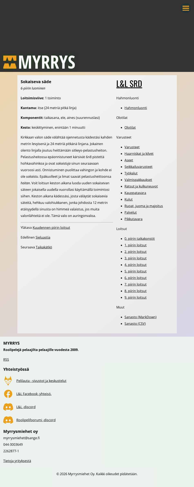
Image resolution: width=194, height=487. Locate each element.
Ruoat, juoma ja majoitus (143, 206)
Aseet (128, 160)
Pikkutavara (133, 219)
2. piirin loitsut (135, 251)
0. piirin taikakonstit (139, 238)
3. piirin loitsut (135, 258)
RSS (6, 359)
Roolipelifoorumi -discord (36, 420)
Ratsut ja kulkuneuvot (141, 186)
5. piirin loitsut (135, 271)
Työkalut (131, 173)
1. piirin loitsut (135, 245)
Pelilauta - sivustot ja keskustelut (41, 381)
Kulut (128, 199)
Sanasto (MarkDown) (140, 317)
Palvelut (130, 212)
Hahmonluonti (135, 108)
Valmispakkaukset (138, 180)
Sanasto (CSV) (135, 323)
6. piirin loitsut (135, 278)
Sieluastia (43, 237)
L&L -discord (26, 407)
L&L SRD (129, 83)
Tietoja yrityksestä (17, 461)
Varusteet (132, 147)
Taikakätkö (44, 247)
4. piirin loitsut (135, 264)
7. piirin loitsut (135, 284)
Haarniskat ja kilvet (139, 153)
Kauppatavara (135, 193)
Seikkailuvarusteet (138, 166)
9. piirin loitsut (135, 297)
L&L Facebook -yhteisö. (34, 394)
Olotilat (130, 127)
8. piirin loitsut (135, 291)
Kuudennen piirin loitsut (51, 227)
